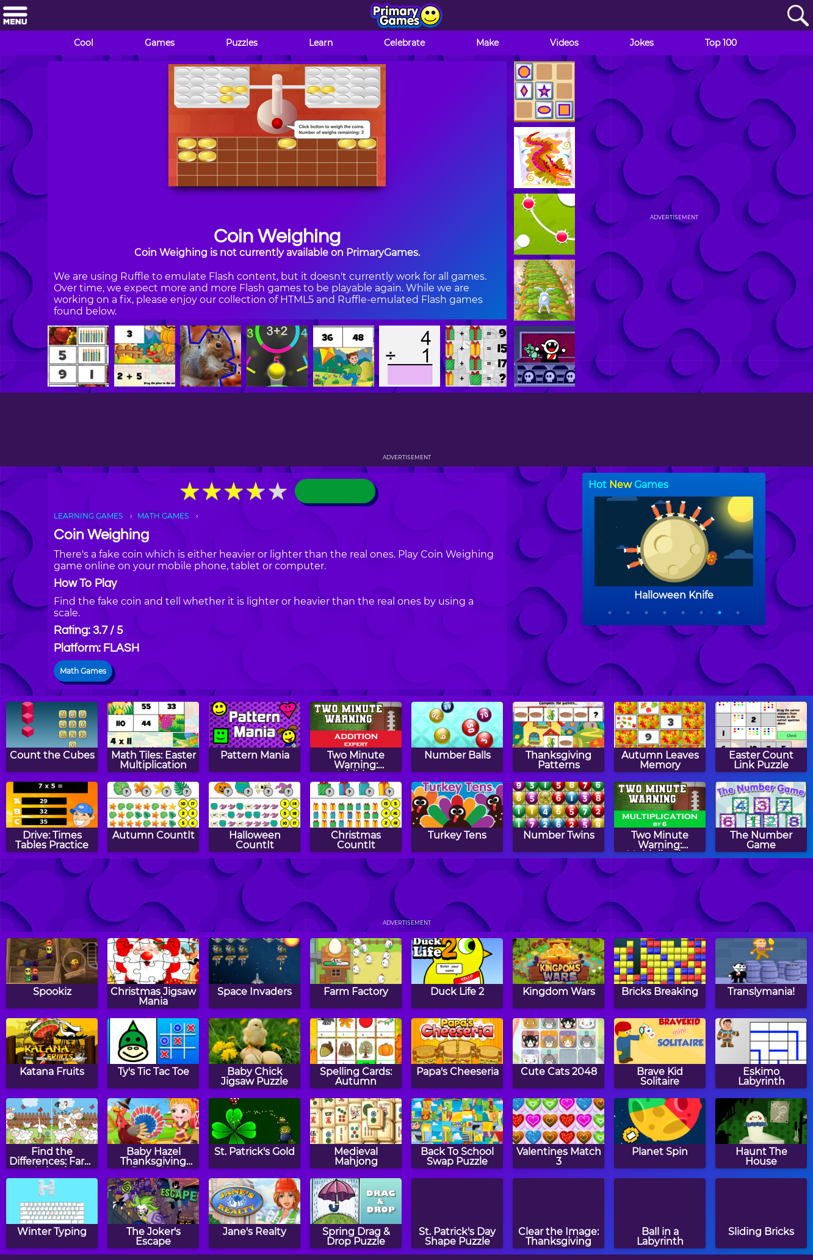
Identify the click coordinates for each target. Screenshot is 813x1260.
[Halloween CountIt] (254, 817)
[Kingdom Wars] (558, 973)
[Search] (798, 16)
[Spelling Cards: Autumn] (356, 1053)
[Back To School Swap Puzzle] (457, 1133)
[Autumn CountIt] (153, 817)
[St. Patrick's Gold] (254, 1133)
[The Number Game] (761, 817)
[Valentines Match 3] (558, 1133)
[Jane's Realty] (254, 1213)
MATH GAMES (163, 515)
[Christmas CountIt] (356, 817)
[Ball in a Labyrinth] (660, 1213)
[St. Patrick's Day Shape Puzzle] (457, 1213)
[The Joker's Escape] (153, 1213)
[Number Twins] (558, 817)
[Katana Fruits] (52, 1053)
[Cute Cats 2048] (558, 1053)
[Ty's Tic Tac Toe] (153, 1053)
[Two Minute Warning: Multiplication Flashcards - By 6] (660, 817)
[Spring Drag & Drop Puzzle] (356, 1213)
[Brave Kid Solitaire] (660, 1053)
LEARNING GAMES (88, 515)
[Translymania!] (761, 973)
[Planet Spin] (660, 1133)
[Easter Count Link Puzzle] (761, 737)
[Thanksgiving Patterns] (558, 737)
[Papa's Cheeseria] (457, 1053)
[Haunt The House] (761, 1133)
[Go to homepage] (406, 16)
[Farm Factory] (356, 973)
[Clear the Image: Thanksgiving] (558, 1213)
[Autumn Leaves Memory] (660, 737)
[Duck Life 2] (457, 973)
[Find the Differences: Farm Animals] (52, 1133)
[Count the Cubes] (52, 737)
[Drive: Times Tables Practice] (52, 817)
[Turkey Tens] (457, 817)
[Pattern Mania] (254, 737)
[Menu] (15, 16)
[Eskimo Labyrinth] (761, 1053)
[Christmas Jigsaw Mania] (153, 973)
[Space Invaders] (254, 973)
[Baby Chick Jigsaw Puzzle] (254, 1053)
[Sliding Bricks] (761, 1213)
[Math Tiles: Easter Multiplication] (153, 737)
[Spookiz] (52, 973)
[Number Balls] (457, 737)
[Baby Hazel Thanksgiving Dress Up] (153, 1133)
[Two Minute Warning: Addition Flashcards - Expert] (356, 737)
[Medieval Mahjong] (356, 1133)
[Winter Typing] (52, 1213)
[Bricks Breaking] (660, 973)
